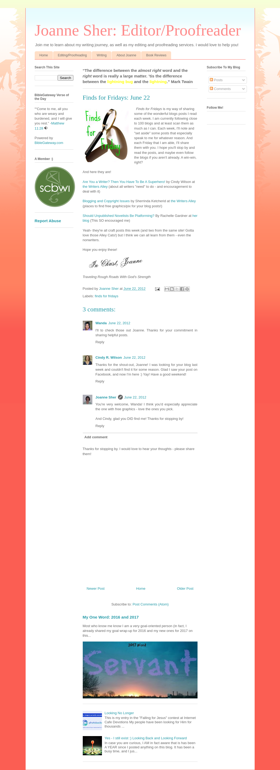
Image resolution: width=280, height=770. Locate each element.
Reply (100, 342)
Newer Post (96, 589)
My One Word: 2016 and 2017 (111, 617)
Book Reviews (156, 55)
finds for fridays (106, 296)
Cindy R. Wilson (109, 357)
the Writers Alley (96, 187)
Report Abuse (48, 220)
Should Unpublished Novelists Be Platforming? (119, 216)
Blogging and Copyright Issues (106, 201)
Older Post (185, 589)
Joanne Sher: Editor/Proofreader (138, 30)
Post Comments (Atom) (151, 604)
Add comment (96, 437)
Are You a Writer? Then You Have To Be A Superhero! (124, 182)
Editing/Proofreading (72, 55)
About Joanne (126, 55)
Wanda (101, 323)
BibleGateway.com (49, 143)
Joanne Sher (106, 397)
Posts (216, 80)
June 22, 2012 (119, 323)
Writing (102, 55)
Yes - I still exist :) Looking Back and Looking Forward (146, 738)
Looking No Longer (119, 713)
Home (44, 55)
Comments (220, 89)
